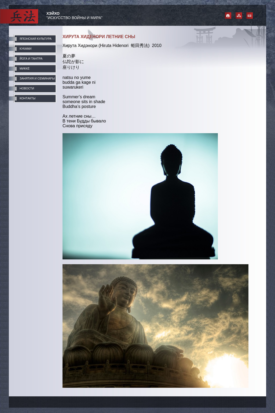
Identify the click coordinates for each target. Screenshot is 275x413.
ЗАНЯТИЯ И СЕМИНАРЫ (37, 78)
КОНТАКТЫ (27, 98)
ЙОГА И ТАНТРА (31, 58)
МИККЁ (25, 68)
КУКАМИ (25, 48)
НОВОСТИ (27, 88)
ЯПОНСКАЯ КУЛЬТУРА (36, 38)
